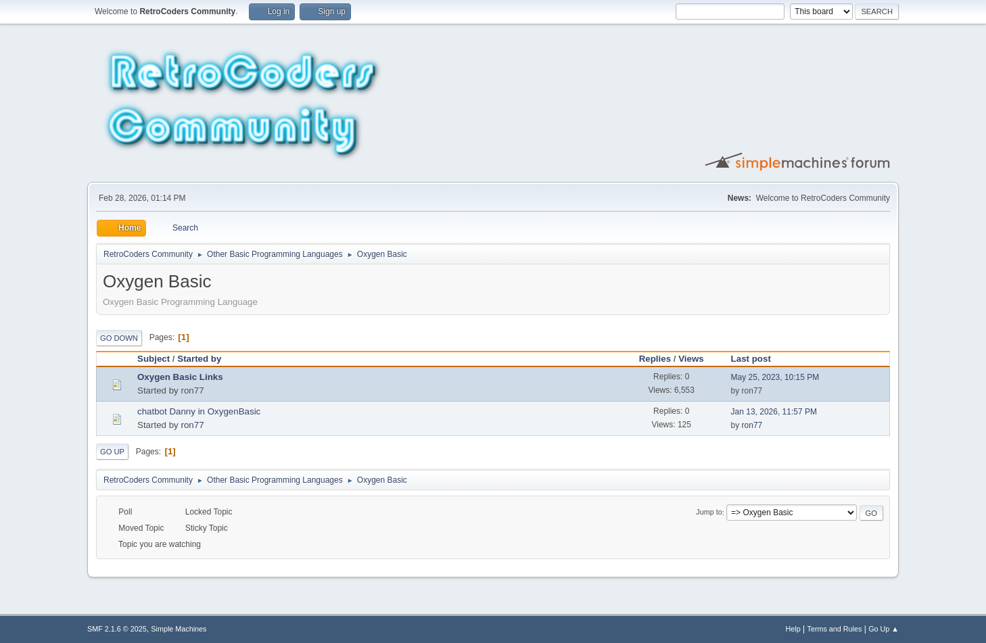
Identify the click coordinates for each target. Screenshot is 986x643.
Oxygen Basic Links (180, 377)
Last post (757, 359)
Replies (655, 359)
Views (691, 359)
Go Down (119, 338)
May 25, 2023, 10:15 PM (775, 377)
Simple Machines (178, 629)
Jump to (709, 512)
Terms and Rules (834, 629)
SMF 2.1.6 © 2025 (117, 629)
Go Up (112, 452)
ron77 (192, 425)
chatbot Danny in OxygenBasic (198, 411)
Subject (153, 359)
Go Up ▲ (883, 629)
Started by (199, 359)
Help (793, 629)
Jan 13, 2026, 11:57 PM (774, 411)
